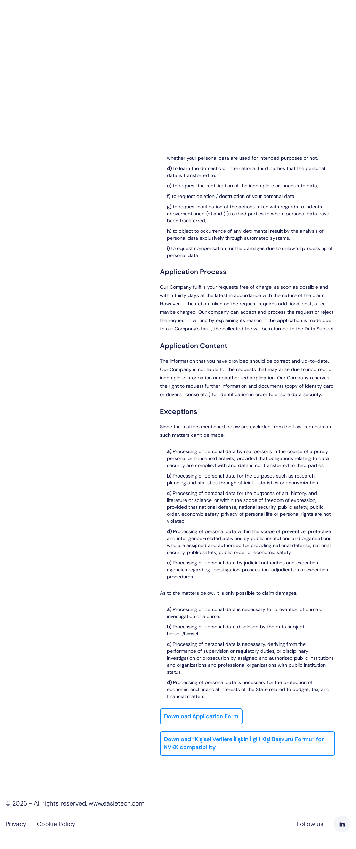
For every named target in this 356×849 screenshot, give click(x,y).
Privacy (16, 824)
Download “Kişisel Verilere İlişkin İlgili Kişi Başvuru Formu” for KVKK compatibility (244, 743)
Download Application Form (201, 716)
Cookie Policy (56, 824)
